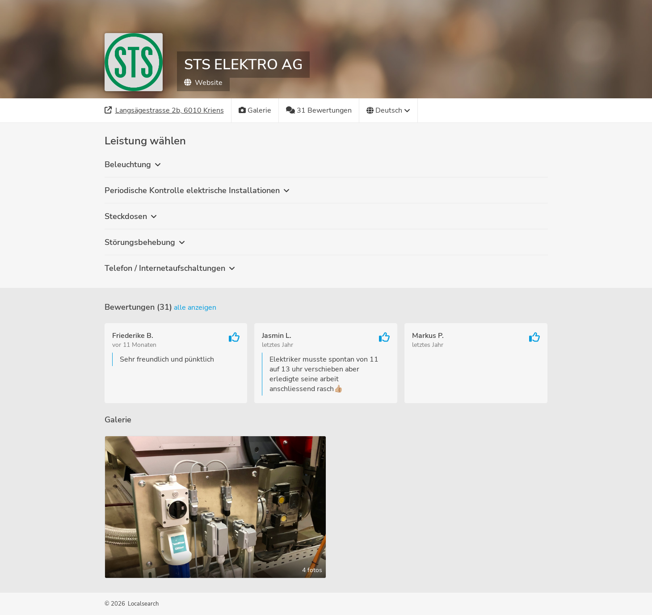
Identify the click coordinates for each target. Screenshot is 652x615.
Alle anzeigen (195, 307)
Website (203, 83)
